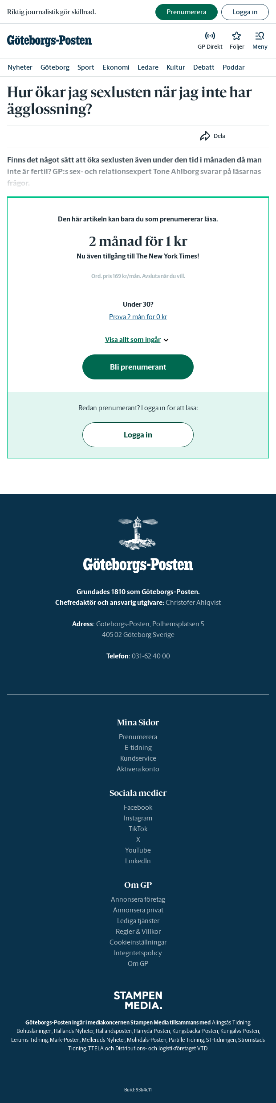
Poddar (234, 67)
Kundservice (138, 758)
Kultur (175, 67)
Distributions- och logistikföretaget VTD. (161, 1048)
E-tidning (138, 747)
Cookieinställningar (138, 942)
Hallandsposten (114, 1031)
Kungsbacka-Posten (195, 1031)
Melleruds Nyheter (103, 1039)
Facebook (138, 807)
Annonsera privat (138, 910)
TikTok (138, 828)
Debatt (204, 67)
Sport (85, 67)
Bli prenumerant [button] (138, 367)
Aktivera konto (138, 769)
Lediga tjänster (138, 920)
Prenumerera (138, 737)
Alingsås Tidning (231, 1022)
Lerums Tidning (29, 1039)
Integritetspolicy (138, 953)
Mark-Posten (65, 1039)
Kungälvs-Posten (239, 1031)
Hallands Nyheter (73, 1031)
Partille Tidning (186, 1039)
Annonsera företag (138, 899)
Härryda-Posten (152, 1031)
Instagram (138, 818)
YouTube (138, 850)
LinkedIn (138, 861)
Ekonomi (116, 67)
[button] (260, 41)
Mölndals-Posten (146, 1039)
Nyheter (20, 67)
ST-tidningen (221, 1039)
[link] (49, 41)
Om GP (138, 963)
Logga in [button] (245, 12)
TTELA (96, 1048)
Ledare (148, 67)
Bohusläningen (34, 1031)
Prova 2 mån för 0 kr (138, 316)
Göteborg (55, 67)
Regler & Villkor (138, 931)
